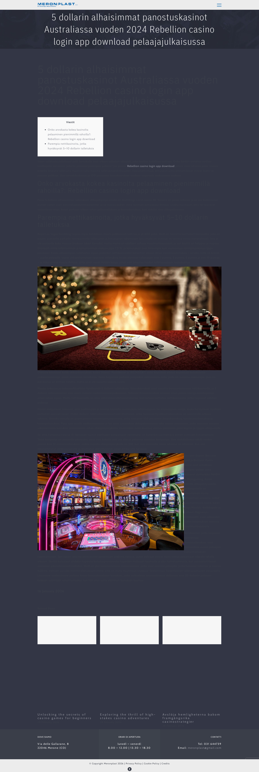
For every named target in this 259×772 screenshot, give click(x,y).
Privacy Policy (134, 763)
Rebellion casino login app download (151, 166)
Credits (166, 763)
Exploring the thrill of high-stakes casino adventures (128, 716)
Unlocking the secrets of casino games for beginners (65, 716)
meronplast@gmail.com (204, 747)
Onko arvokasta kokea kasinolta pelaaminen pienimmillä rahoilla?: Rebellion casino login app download (71, 134)
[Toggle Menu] (219, 5)
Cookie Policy (151, 763)
